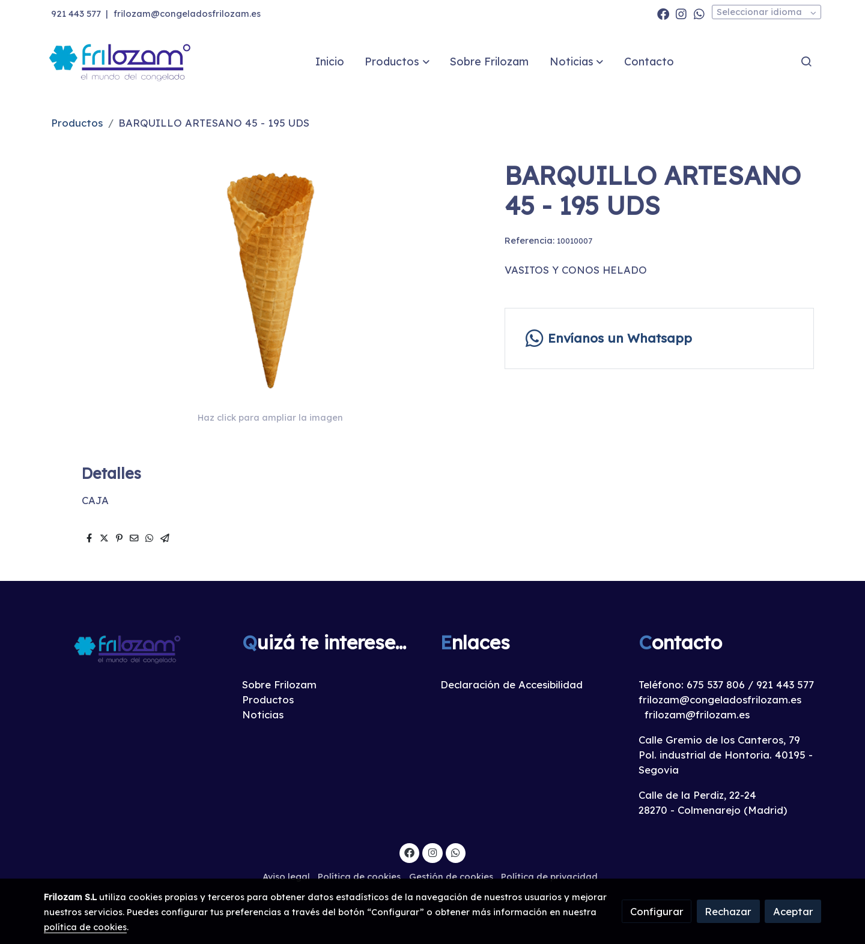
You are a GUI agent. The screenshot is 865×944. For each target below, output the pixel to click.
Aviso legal (286, 876)
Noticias (263, 714)
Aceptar (793, 911)
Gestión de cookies (451, 876)
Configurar (657, 911)
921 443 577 (76, 13)
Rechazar (728, 911)
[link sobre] (135, 648)
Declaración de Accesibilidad (511, 684)
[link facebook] (663, 13)
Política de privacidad (549, 876)
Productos (77, 122)
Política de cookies (359, 876)
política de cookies (85, 927)
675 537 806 (716, 684)
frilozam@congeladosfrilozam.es (187, 13)
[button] (397, 61)
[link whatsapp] (699, 13)
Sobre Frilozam (279, 684)
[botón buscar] (806, 61)
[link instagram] (681, 13)
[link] (121, 61)
